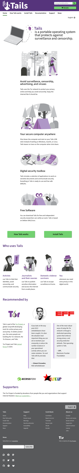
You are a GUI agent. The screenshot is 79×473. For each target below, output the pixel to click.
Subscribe (29, 447)
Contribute (49, 416)
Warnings (26, 421)
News (60, 13)
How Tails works (15, 13)
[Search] (74, 3)
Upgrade (26, 428)
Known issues (27, 418)
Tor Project (19, 324)
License (68, 428)
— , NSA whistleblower (39, 345)
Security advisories (29, 423)
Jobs (67, 431)
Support (52, 13)
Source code (49, 423)
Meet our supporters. (22, 396)
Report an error (50, 418)
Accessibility (27, 426)
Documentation (40, 13)
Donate (48, 428)
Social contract (70, 421)
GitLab (47, 426)
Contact (68, 416)
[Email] (13, 447)
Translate (48, 421)
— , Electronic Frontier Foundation (65, 340)
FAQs (25, 416)
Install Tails (28, 13)
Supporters (69, 423)
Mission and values (71, 418)
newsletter (15, 441)
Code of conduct (70, 426)
